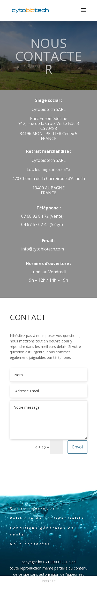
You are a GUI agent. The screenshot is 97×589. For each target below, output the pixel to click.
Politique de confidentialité (47, 518)
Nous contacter (30, 544)
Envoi (77, 447)
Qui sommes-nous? (34, 508)
